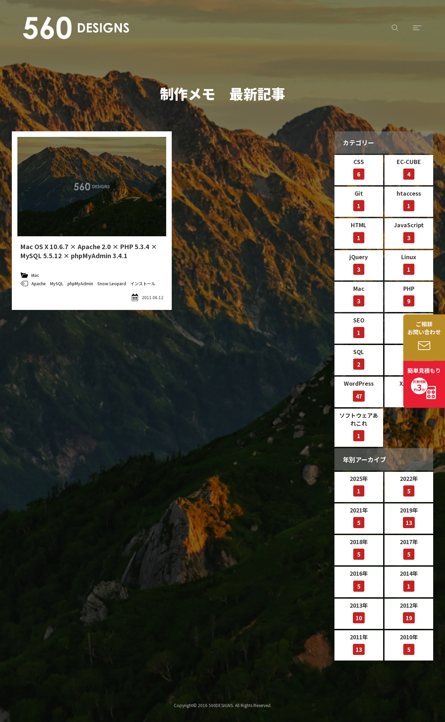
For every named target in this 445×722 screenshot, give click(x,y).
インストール (142, 283)
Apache (38, 283)
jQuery (358, 264)
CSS (358, 168)
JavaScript (409, 232)
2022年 (409, 485)
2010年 (409, 644)
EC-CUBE (409, 168)
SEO (358, 327)
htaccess (409, 200)
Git (358, 200)
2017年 (409, 549)
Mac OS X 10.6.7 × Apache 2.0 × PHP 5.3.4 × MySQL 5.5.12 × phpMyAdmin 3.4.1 (88, 251)
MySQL (56, 283)
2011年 (359, 644)
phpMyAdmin (80, 283)
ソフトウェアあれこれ (358, 426)
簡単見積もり (424, 380)
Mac (35, 275)
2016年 (359, 580)
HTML (358, 232)
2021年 (359, 517)
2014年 (409, 580)
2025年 (359, 485)
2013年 (359, 612)
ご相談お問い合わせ (424, 328)
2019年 (409, 517)
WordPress (359, 390)
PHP (408, 295)
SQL (358, 358)
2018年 (359, 549)
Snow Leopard (111, 283)
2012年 (409, 612)
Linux (408, 264)
